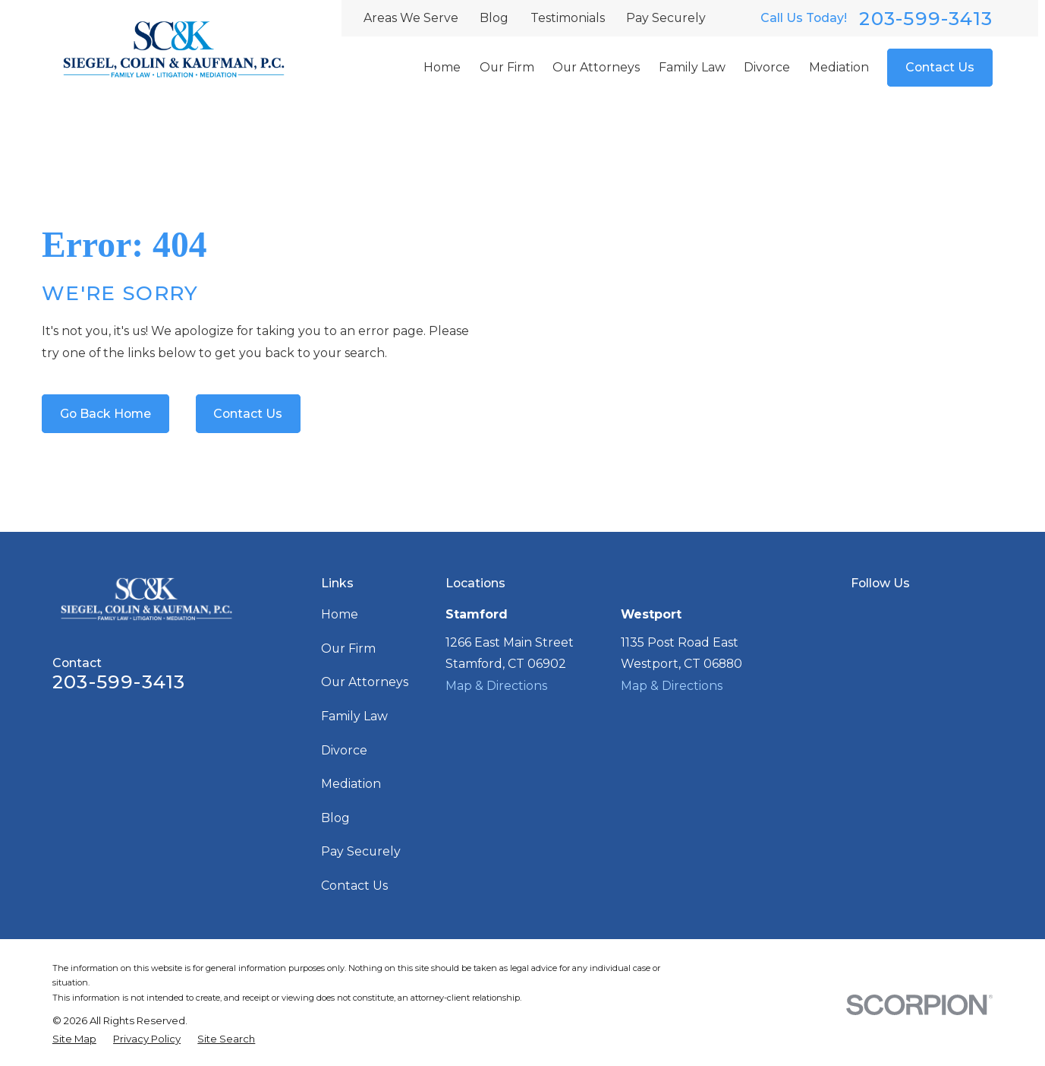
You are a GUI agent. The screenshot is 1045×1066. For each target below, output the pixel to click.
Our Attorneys (364, 682)
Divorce (344, 750)
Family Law (354, 716)
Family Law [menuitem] (692, 67)
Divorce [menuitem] (767, 67)
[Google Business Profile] (859, 612)
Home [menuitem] (442, 67)
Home (339, 614)
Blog (494, 18)
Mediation (351, 784)
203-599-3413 (926, 18)
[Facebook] (889, 612)
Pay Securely (666, 18)
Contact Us (939, 67)
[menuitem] (74, 1039)
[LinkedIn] (919, 612)
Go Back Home (105, 413)
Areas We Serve (411, 18)
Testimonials (567, 18)
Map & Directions (496, 686)
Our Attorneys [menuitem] (596, 67)
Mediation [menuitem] (839, 67)
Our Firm (348, 648)
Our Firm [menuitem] (507, 67)
